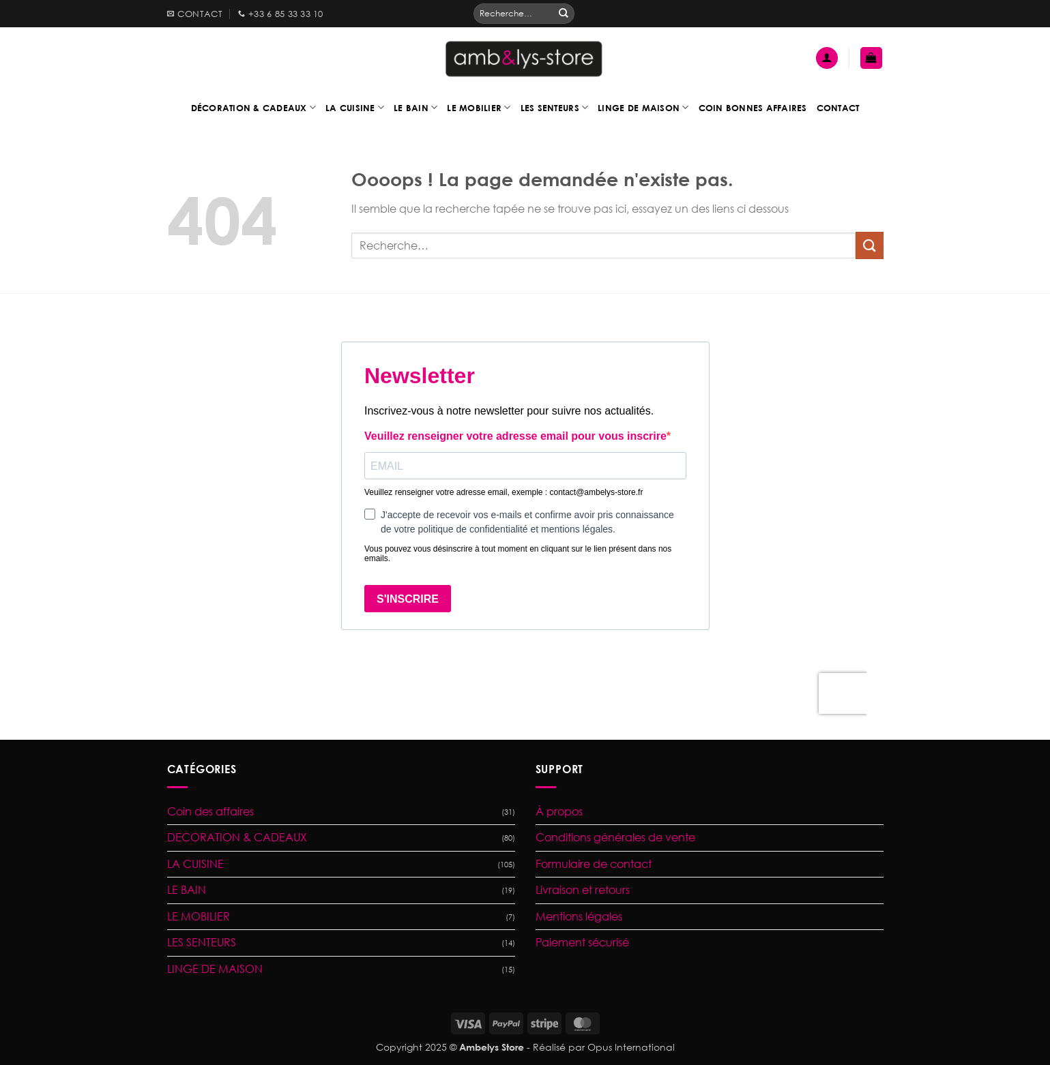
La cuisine (354, 107)
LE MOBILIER (198, 916)
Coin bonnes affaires (753, 107)
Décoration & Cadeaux (254, 107)
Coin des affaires (210, 811)
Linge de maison (643, 107)
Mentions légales (579, 916)
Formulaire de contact (594, 864)
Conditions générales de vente (615, 837)
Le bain (415, 107)
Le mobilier (478, 107)
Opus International (631, 1047)
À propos (559, 811)
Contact (838, 107)
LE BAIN (186, 890)
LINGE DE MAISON (215, 969)
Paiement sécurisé (582, 942)
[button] (827, 58)
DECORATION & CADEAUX (237, 837)
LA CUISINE (195, 864)
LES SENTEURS (201, 942)
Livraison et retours (583, 890)
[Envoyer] (563, 13)
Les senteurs (555, 107)
